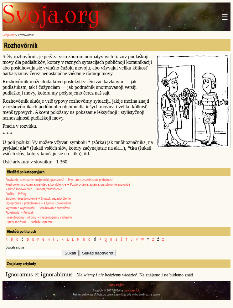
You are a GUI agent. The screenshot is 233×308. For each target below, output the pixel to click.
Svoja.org (8, 35)
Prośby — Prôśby (16, 193)
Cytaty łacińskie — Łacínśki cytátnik (29, 221)
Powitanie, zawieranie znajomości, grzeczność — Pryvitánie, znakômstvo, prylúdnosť (59, 179)
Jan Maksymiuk (131, 290)
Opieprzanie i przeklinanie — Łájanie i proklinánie (38, 203)
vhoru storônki (116, 285)
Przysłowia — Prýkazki (20, 212)
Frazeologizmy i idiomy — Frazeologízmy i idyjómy (39, 217)
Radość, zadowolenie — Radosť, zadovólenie (34, 189)
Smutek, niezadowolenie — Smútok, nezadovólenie (38, 198)
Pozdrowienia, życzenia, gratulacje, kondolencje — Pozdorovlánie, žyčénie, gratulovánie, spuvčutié (68, 184)
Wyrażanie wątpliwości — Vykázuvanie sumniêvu (38, 207)
